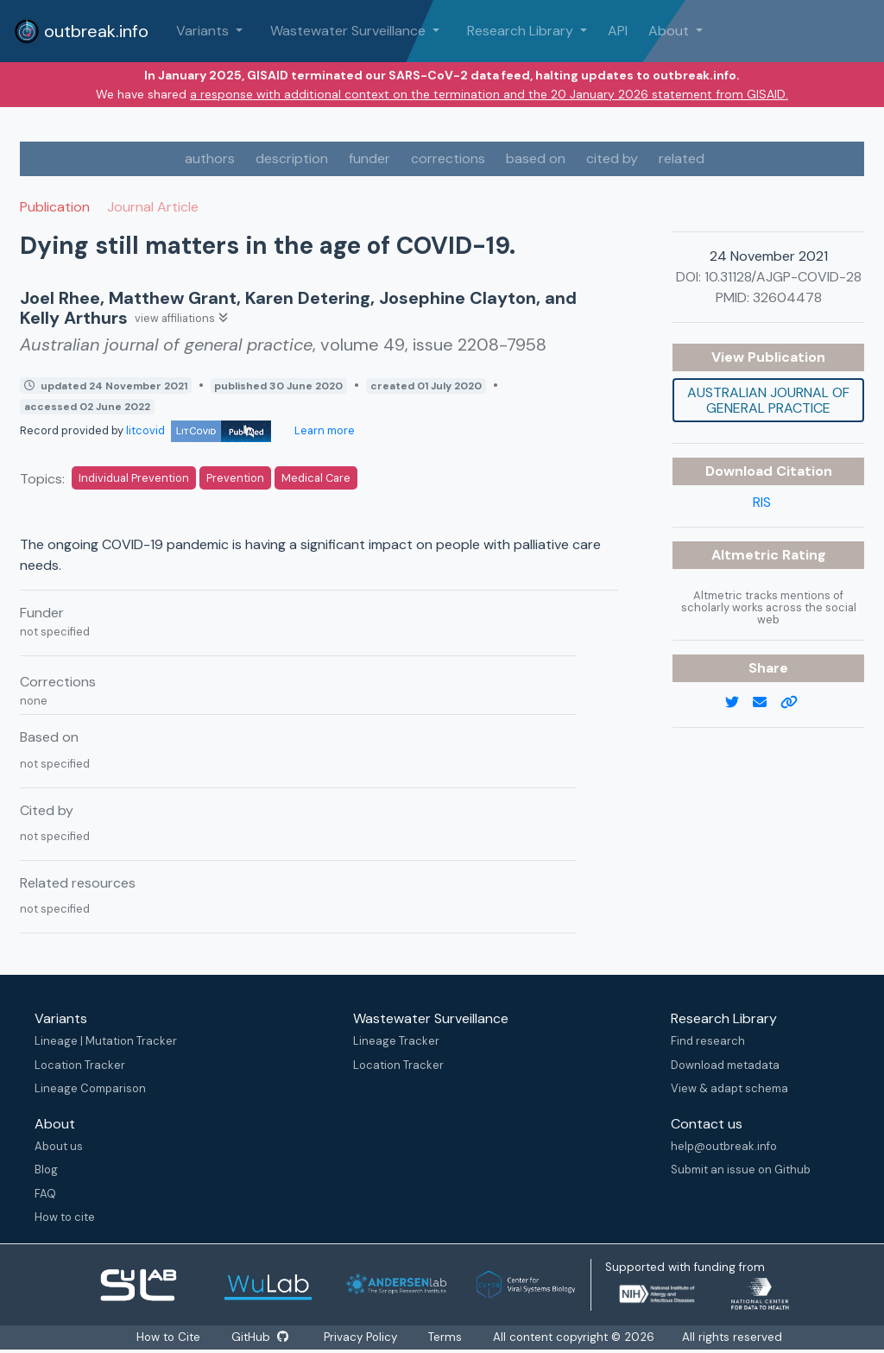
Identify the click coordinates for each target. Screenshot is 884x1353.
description (292, 158)
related (681, 158)
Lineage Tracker (396, 1041)
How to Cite (169, 1337)
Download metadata (725, 1065)
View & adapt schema (729, 1088)
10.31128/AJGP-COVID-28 (783, 277)
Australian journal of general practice (768, 400)
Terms (446, 1337)
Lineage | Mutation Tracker (106, 1041)
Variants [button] (204, 31)
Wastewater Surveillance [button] (349, 31)
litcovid (198, 430)
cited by (612, 158)
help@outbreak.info (724, 1146)
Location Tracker (80, 1065)
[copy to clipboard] (795, 702)
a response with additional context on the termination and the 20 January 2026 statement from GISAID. (489, 94)
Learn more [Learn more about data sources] (323, 430)
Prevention (235, 478)
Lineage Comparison (90, 1088)
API (618, 31)
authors (210, 158)
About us (59, 1146)
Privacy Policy (361, 1337)
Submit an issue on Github (741, 1169)
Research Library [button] (522, 31)
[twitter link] (739, 702)
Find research (708, 1041)
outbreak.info (81, 31)
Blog (46, 1169)
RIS (762, 502)
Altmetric (746, 555)
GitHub (259, 1337)
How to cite (65, 1217)
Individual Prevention (134, 478)
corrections (448, 158)
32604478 (787, 297)
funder (369, 158)
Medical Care (315, 478)
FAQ (45, 1193)
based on (535, 158)
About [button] (670, 31)
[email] (766, 702)
